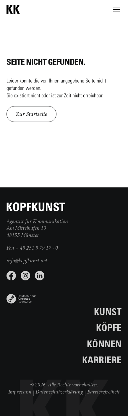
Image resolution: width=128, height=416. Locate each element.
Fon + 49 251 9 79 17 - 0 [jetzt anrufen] (32, 248)
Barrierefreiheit (103, 392)
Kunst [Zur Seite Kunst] (107, 311)
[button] (115, 9)
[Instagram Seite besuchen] (25, 275)
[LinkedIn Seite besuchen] (39, 275)
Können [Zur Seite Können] (104, 343)
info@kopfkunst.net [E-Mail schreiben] (27, 261)
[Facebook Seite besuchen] (11, 275)
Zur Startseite (31, 115)
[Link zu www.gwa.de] (21, 296)
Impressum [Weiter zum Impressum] (19, 392)
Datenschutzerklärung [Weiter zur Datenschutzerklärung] (59, 392)
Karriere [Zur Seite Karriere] (101, 359)
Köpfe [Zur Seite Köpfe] (108, 327)
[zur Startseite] (36, 9)
